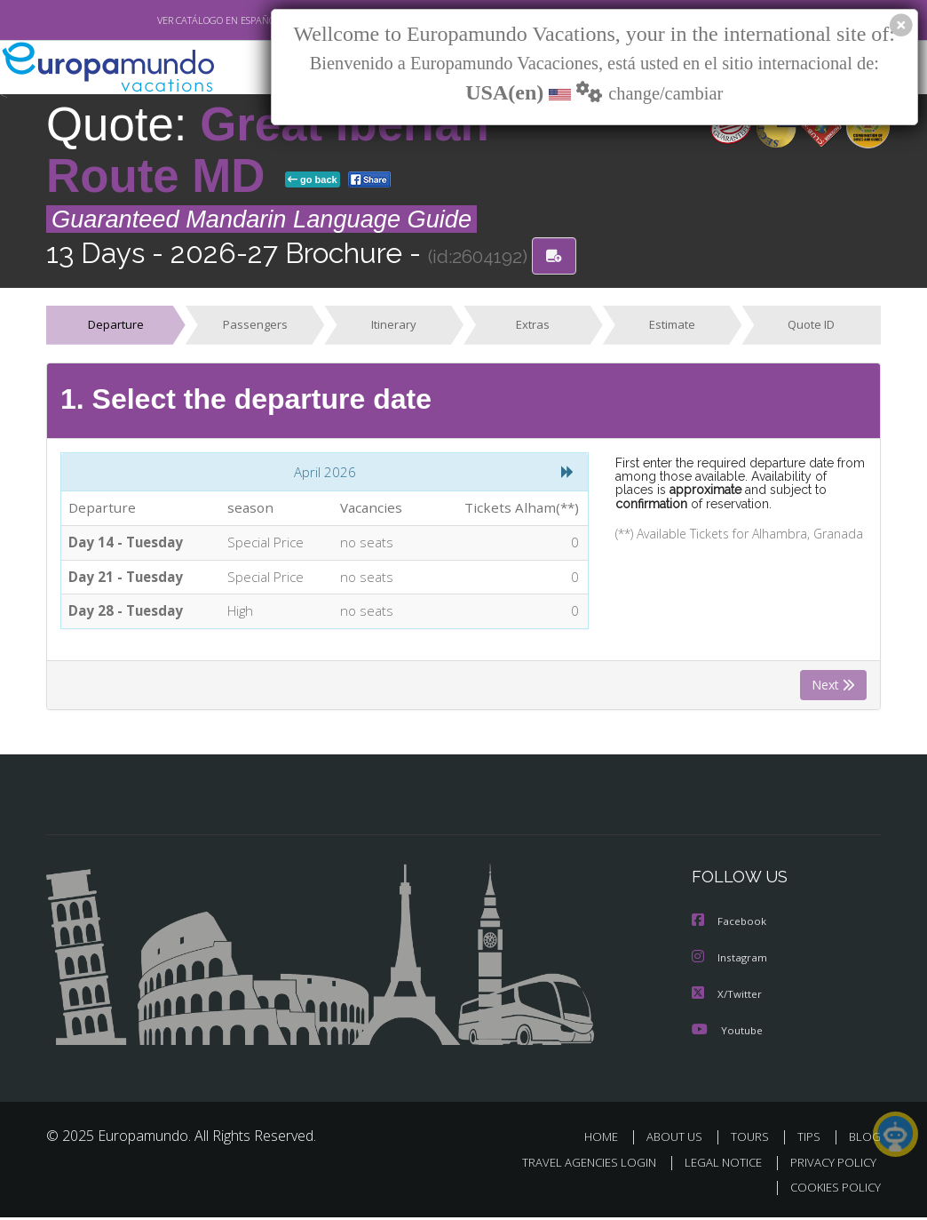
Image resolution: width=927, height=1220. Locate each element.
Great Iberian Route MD (267, 150)
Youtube (727, 1033)
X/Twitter (727, 997)
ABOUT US (679, 1139)
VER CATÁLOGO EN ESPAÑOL (178, 20)
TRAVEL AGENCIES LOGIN (575, 1164)
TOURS (753, 1139)
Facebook (730, 926)
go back (312, 179)
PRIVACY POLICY (828, 1164)
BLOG (865, 1139)
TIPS (811, 1139)
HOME (607, 1139)
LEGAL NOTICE (715, 1164)
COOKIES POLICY (831, 1190)
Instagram (730, 962)
